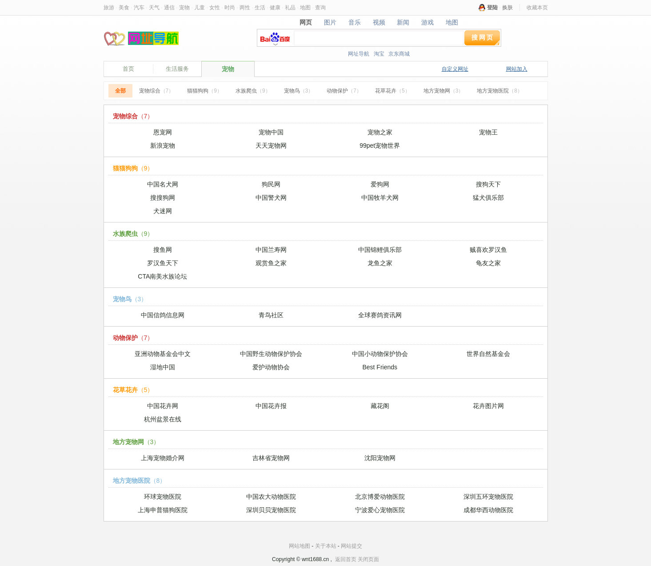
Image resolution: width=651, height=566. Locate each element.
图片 (330, 22)
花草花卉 (392, 91)
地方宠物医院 (500, 91)
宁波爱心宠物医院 (380, 509)
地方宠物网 (443, 91)
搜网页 (482, 37)
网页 (305, 22)
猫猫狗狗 (204, 91)
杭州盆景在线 (162, 419)
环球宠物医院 (162, 496)
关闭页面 (368, 559)
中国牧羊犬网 (380, 197)
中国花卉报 (271, 405)
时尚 (229, 7)
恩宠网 (162, 132)
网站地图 (299, 546)
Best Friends (379, 367)
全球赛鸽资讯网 (380, 315)
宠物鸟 (299, 91)
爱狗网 (380, 184)
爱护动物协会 (271, 367)
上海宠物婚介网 (162, 457)
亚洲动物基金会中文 (163, 353)
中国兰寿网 (271, 249)
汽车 (139, 7)
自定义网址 (455, 69)
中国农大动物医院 (271, 496)
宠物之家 (379, 132)
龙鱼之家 (379, 263)
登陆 (492, 7)
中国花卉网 (162, 405)
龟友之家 (488, 263)
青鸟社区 (271, 315)
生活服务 (177, 68)
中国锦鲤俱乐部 (380, 249)
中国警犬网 (271, 197)
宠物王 (488, 132)
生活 (260, 7)
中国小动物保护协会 (380, 353)
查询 (320, 7)
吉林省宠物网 (271, 457)
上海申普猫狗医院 (163, 509)
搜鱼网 (162, 249)
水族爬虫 (253, 91)
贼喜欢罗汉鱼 (488, 249)
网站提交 (351, 546)
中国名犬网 (162, 184)
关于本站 (325, 546)
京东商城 (399, 54)
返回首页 (345, 559)
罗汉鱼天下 (162, 263)
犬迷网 (162, 210)
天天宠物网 (271, 145)
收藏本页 (537, 7)
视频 (378, 22)
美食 (124, 7)
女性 (214, 7)
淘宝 (379, 54)
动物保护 (344, 91)
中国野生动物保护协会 (271, 353)
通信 (169, 7)
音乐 (354, 22)
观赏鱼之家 (271, 263)
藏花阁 (380, 405)
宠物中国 (271, 132)
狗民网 (271, 184)
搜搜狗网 (162, 197)
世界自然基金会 (488, 353)
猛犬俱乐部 (488, 197)
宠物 (184, 7)
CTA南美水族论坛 (162, 276)
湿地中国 (162, 367)
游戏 (427, 22)
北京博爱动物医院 (380, 496)
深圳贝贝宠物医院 (271, 509)
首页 (128, 68)
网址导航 (358, 54)
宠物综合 (156, 91)
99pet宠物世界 (379, 145)
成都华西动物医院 (488, 509)
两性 (245, 7)
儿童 (199, 7)
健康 (275, 7)
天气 (154, 7)
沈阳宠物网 (379, 457)
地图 (305, 7)
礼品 (290, 7)
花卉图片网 (488, 405)
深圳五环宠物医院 (488, 496)
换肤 (507, 7)
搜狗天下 (488, 184)
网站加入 (516, 69)
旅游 (109, 7)
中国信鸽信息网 (162, 315)
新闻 (403, 22)
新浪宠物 (162, 145)
